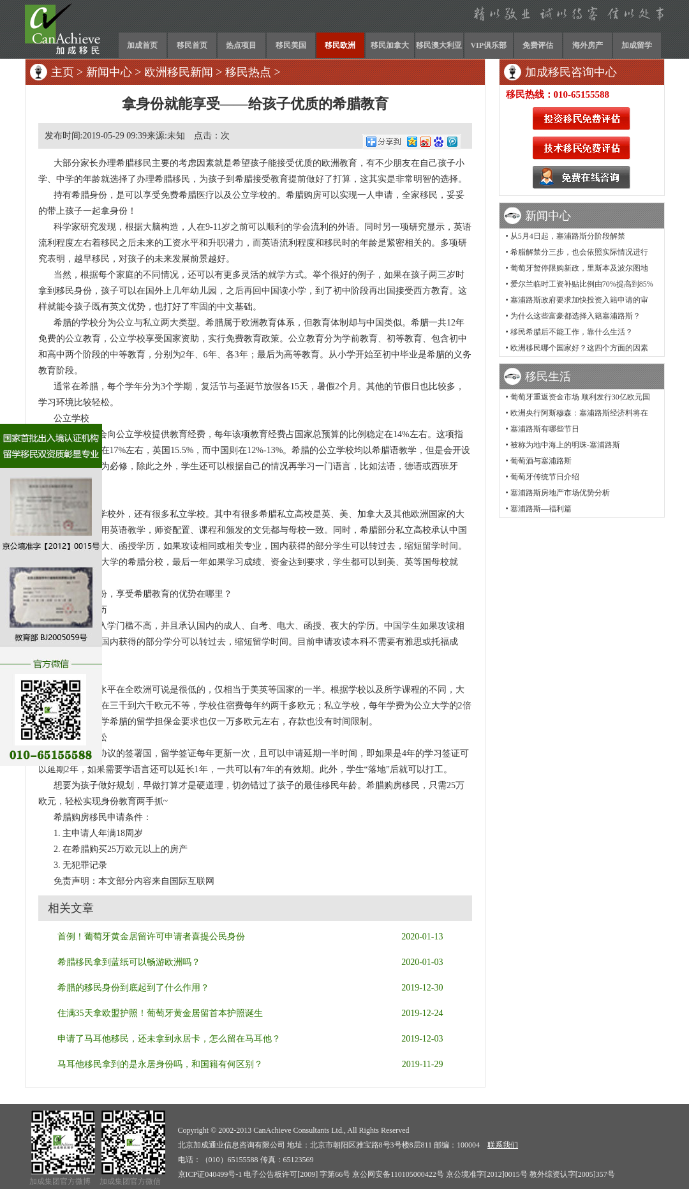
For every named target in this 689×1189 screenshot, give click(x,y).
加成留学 (636, 45)
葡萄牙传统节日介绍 (544, 476)
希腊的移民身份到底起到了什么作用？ (133, 987)
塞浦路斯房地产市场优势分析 (560, 492)
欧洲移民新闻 (178, 72)
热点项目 (241, 45)
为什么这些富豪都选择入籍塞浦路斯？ (575, 315)
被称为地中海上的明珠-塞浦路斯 (565, 444)
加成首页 (142, 45)
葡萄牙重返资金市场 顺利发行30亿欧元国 (580, 397)
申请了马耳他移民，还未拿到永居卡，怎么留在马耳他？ (169, 1038)
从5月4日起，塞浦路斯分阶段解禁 (567, 236)
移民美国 (291, 45)
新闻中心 (109, 72)
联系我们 (502, 1144)
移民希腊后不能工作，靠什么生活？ (571, 331)
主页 (62, 72)
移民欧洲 (340, 45)
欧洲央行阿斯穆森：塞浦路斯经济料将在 (579, 412)
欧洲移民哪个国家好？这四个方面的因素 (579, 347)
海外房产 (587, 45)
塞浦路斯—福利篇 (541, 508)
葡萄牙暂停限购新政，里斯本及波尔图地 (579, 268)
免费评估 (537, 45)
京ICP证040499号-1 (210, 1174)
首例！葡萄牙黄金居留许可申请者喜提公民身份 (151, 936)
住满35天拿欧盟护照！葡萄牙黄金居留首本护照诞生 (160, 1013)
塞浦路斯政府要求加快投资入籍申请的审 (579, 299)
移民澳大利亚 (439, 45)
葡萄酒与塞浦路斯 (541, 460)
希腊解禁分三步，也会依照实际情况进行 (579, 252)
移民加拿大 (390, 45)
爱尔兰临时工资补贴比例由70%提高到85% (581, 284)
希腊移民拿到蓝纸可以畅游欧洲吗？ (128, 962)
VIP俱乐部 (488, 45)
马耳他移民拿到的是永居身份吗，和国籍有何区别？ (160, 1064)
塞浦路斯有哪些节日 (544, 428)
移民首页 (192, 45)
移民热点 (248, 72)
